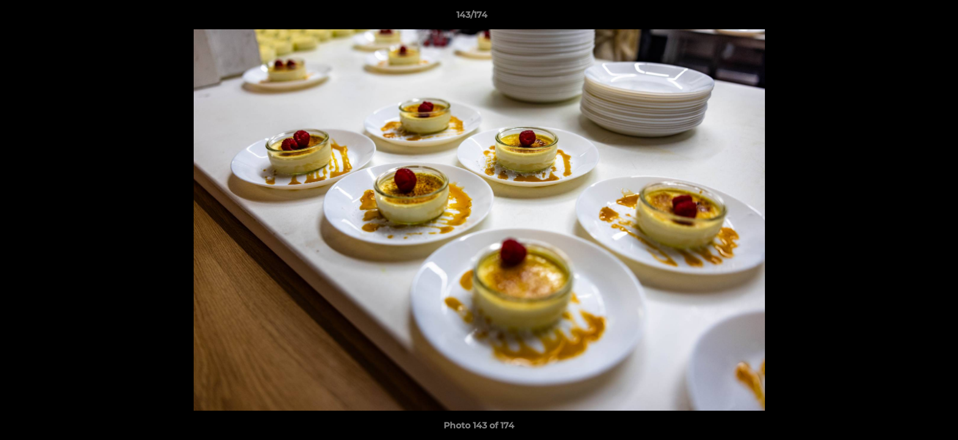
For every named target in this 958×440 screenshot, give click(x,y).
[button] (906, 17)
